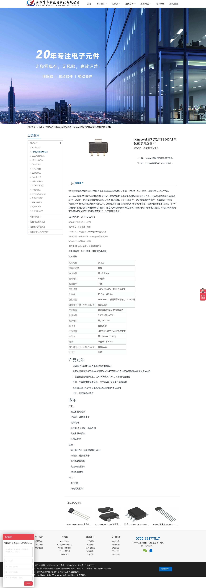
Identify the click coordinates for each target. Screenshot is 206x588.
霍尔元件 (50, 127)
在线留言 (165, 569)
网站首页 (31, 127)
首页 (89, 4)
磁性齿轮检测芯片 (37, 227)
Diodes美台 (36, 164)
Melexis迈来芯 (37, 181)
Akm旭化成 (36, 177)
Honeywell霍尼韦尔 (63, 127)
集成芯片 (72, 575)
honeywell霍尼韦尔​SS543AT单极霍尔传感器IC (92, 127)
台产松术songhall (39, 194)
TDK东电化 (36, 169)
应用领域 (144, 4)
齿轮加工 (50, 575)
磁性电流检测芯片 (37, 222)
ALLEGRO (36, 148)
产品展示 (40, 127)
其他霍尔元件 (37, 211)
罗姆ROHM (36, 207)
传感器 (115, 4)
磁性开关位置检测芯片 (39, 232)
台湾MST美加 (37, 198)
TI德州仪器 (36, 190)
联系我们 (173, 4)
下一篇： (156, 163)
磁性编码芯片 (35, 217)
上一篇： (156, 158)
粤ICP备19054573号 (102, 568)
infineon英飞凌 (38, 160)
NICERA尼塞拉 (38, 185)
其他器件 (129, 4)
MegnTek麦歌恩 (38, 156)
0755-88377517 (148, 538)
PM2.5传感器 (60, 575)
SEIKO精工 (36, 173)
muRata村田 (37, 202)
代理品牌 (160, 4)
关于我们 (101, 4)
